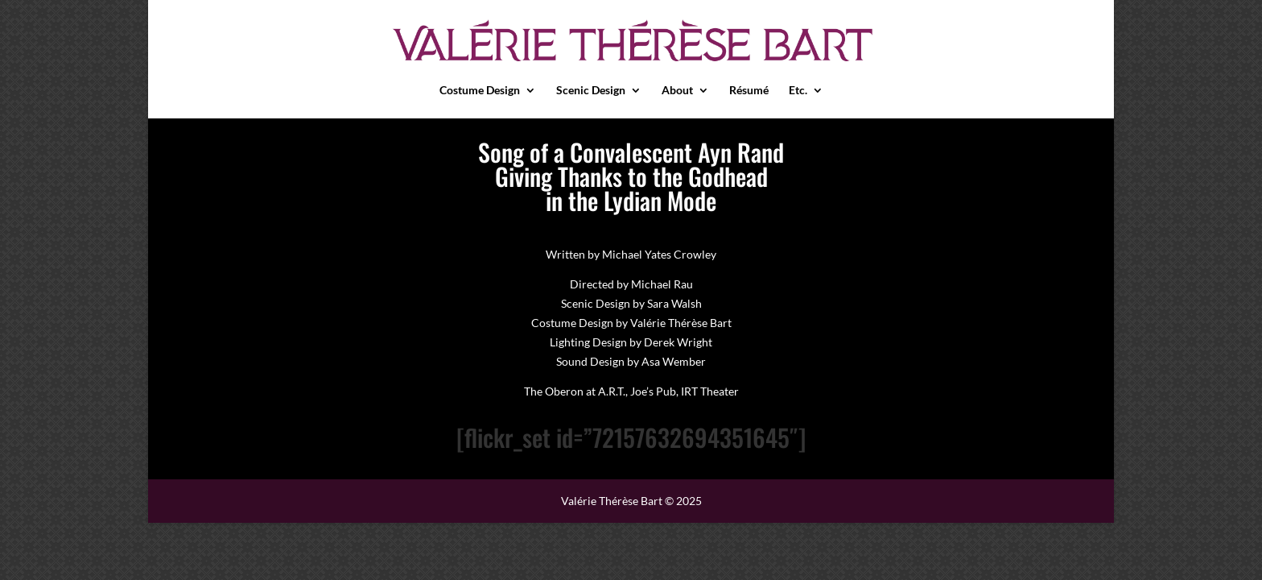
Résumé (749, 91)
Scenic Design (590, 91)
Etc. (798, 91)
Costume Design (479, 91)
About (677, 91)
